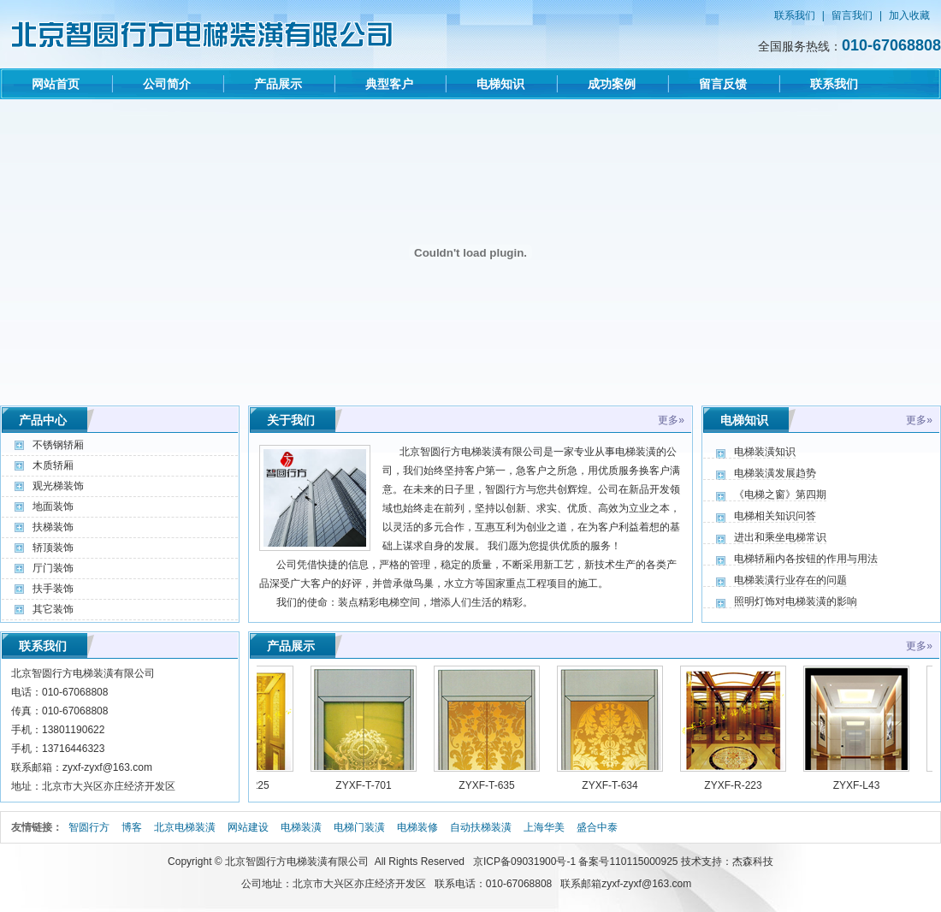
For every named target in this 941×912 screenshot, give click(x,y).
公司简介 (167, 84)
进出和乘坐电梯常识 (780, 537)
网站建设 (248, 827)
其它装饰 (53, 609)
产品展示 (278, 84)
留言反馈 (723, 84)
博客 (131, 827)
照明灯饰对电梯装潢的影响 (795, 601)
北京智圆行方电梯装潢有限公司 (297, 862)
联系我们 (794, 15)
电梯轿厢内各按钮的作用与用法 (806, 559)
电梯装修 (417, 827)
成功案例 (612, 84)
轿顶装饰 (53, 548)
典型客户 (389, 84)
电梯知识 (500, 84)
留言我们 (852, 15)
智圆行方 (88, 827)
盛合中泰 (597, 827)
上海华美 (544, 827)
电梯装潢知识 (765, 452)
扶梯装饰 (53, 527)
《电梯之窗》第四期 (780, 494)
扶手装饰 (53, 589)
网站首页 (56, 84)
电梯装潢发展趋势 (775, 473)
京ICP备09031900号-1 (524, 862)
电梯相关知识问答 (775, 516)
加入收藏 (909, 15)
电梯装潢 (301, 827)
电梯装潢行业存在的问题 (790, 580)
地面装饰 (53, 506)
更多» (671, 420)
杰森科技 (752, 862)
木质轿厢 (53, 465)
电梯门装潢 (359, 827)
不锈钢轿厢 (58, 445)
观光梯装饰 (58, 486)
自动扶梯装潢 (481, 827)
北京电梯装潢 (185, 827)
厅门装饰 (53, 568)
